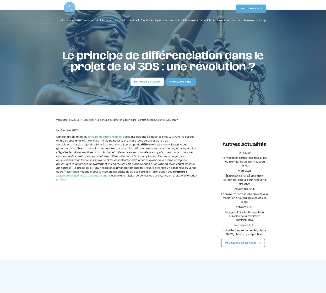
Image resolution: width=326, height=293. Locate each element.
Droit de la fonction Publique (145, 20)
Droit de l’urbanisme (243, 20)
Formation (172, 8)
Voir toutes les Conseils (243, 227)
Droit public (120, 20)
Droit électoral (221, 20)
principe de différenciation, (105, 126)
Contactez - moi (251, 8)
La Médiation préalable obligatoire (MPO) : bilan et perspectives (244, 216)
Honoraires (141, 8)
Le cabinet (126, 8)
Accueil (112, 8)
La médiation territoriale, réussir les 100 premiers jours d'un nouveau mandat (244, 145)
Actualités (156, 8)
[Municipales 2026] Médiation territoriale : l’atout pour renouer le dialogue (245, 163)
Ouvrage (261, 20)
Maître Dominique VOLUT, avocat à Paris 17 (83, 165)
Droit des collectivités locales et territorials (187, 20)
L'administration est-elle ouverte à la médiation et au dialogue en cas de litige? (244, 182)
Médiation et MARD (70, 20)
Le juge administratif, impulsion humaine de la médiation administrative (244, 200)
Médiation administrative (97, 20)
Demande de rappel (147, 71)
